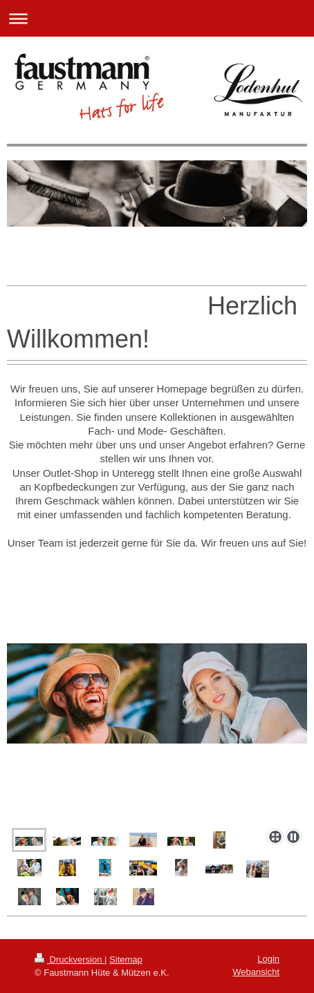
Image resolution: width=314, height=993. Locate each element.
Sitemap (125, 959)
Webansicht (255, 972)
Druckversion (69, 959)
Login (268, 959)
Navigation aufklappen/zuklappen (157, 18)
